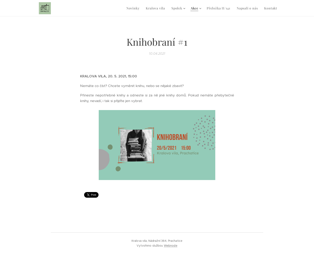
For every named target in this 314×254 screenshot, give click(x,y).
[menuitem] (134, 8)
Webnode (170, 245)
